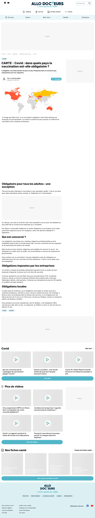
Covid (34, 54)
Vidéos (28, 12)
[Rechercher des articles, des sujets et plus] (83, 3)
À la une (9, 17)
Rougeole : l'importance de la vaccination (80, 470)
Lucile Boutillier (15, 78)
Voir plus (47, 378)
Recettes (25, 496)
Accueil (3, 54)
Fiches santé (55, 12)
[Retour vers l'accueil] (47, 4)
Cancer (59, 496)
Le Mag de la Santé (48, 496)
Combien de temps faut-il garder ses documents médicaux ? (47, 409)
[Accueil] (47, 489)
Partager (56, 79)
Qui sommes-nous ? (8, 505)
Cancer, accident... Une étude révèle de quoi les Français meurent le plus (46, 372)
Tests (70, 12)
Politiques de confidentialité (27, 508)
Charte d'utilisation (7, 510)
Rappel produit (35, 496)
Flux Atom (22, 513)
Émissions (85, 17)
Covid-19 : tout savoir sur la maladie (35, 471)
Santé (28, 17)
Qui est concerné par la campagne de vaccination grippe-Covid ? (13, 372)
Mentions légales (7, 508)
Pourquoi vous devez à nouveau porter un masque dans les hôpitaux (47, 435)
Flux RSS (4, 513)
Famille (65, 17)
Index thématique (24, 510)
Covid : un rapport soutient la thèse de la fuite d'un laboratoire (16, 434)
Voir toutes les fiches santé (47, 478)
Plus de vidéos (14, 386)
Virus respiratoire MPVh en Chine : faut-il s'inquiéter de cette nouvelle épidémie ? (16, 410)
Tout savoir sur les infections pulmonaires (10, 470)
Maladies (15, 54)
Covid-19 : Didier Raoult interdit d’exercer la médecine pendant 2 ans (78, 372)
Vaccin (11, 310)
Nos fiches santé (15, 450)
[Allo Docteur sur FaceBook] (5, 3)
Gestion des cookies (25, 505)
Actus (40, 12)
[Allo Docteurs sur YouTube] (8, 3)
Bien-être (46, 17)
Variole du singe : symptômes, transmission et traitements (57, 469)
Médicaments (68, 496)
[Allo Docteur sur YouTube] (92, 505)
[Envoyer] (89, 3)
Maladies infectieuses (25, 54)
